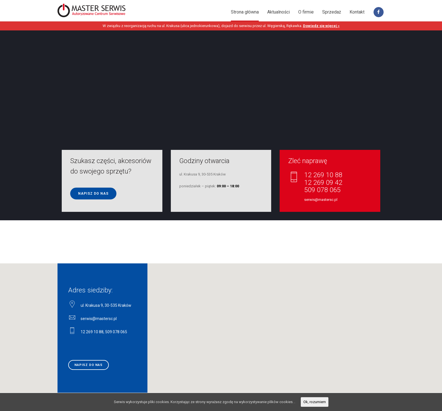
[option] (221, 125)
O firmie (306, 12)
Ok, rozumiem (314, 402)
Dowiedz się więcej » (321, 26)
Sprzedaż (331, 12)
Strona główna (245, 12)
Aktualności (278, 12)
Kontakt (357, 12)
